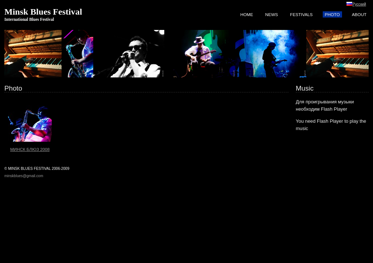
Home (246, 14)
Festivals (301, 14)
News (271, 14)
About (359, 14)
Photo (332, 14)
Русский (359, 4)
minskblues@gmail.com (23, 176)
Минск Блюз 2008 (30, 124)
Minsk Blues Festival (43, 11)
